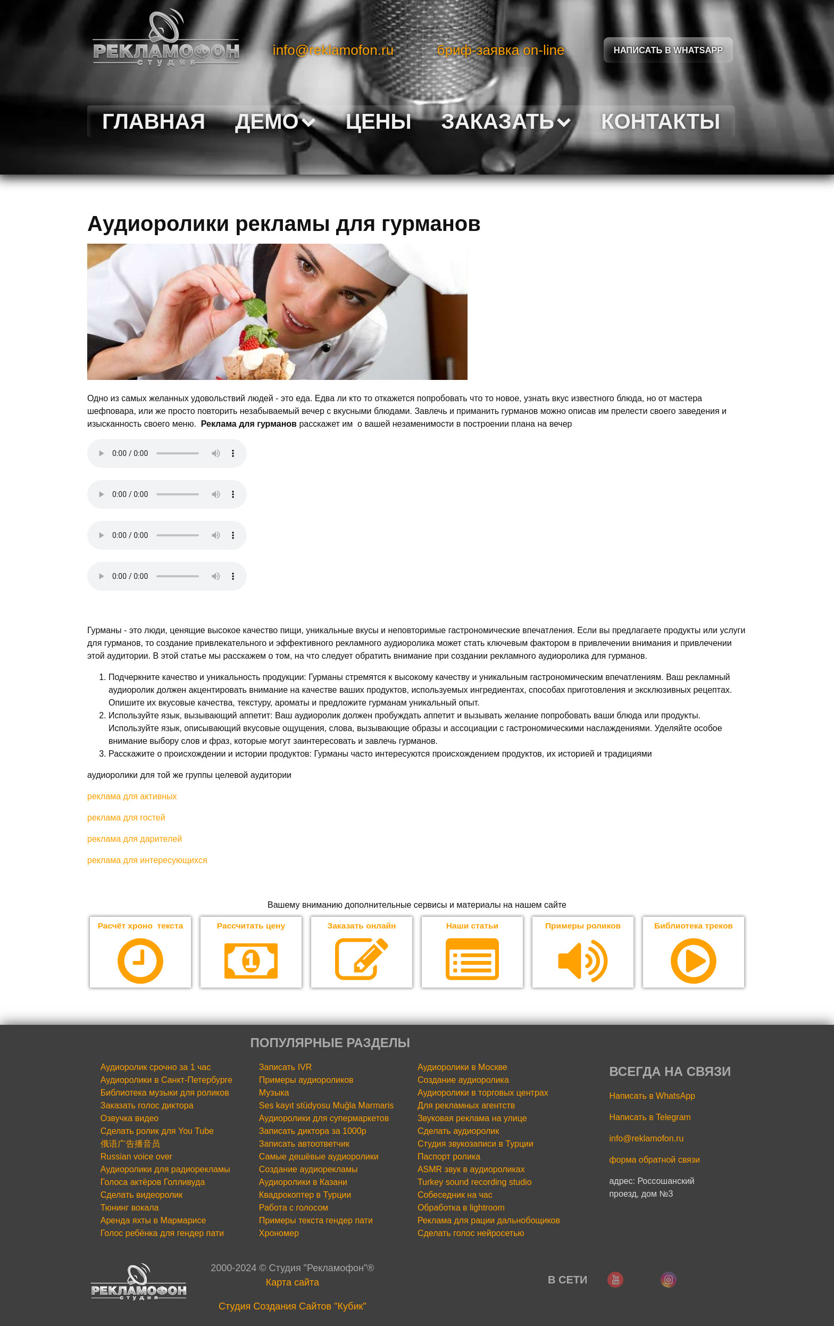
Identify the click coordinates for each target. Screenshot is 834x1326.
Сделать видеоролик (142, 1194)
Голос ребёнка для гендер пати (162, 1233)
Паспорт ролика (449, 1156)
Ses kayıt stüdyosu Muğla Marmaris (326, 1105)
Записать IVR (285, 1067)
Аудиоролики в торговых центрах (483, 1092)
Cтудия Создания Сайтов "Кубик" (292, 1306)
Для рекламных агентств (466, 1105)
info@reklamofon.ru (333, 50)
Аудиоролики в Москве (462, 1067)
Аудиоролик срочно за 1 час (156, 1067)
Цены (379, 121)
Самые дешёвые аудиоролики (319, 1156)
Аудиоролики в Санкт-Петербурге (166, 1079)
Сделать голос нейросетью (471, 1233)
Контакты (660, 121)
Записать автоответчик (304, 1143)
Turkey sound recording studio (475, 1182)
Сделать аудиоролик (458, 1131)
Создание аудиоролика (463, 1079)
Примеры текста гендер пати (316, 1220)
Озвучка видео (130, 1118)
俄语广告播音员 (130, 1143)
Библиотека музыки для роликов (165, 1092)
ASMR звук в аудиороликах (471, 1169)
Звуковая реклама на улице (472, 1118)
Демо (275, 121)
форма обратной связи (654, 1159)
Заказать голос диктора (147, 1105)
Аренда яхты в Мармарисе (153, 1220)
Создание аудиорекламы (308, 1169)
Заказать (506, 121)
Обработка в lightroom (461, 1207)
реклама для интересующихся (147, 860)
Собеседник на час (455, 1194)
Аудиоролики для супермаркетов (324, 1118)
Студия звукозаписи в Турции (475, 1143)
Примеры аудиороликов (306, 1079)
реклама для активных (132, 796)
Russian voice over (136, 1156)
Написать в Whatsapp (668, 49)
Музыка (274, 1092)
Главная (153, 121)
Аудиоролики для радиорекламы (165, 1169)
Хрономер (279, 1233)
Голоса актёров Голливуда (153, 1182)
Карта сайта (292, 1282)
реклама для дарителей (134, 838)
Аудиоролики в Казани (303, 1182)
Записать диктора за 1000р (312, 1131)
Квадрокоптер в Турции (305, 1194)
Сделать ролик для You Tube (157, 1131)
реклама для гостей (126, 817)
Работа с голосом (293, 1207)
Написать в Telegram (649, 1117)
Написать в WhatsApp (652, 1095)
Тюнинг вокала (130, 1207)
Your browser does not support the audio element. (167, 453)
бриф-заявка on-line (501, 50)
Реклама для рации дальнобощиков (489, 1220)
